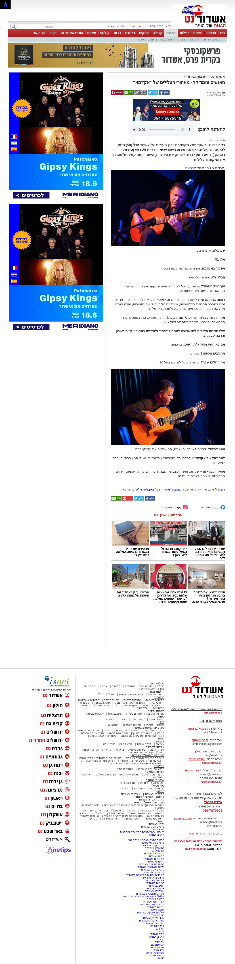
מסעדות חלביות (133, 700)
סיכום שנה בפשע (118, 733)
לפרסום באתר (115, 26)
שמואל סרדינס (155, 955)
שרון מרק (158, 950)
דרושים (130, 33)
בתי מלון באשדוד (154, 848)
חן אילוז (160, 939)
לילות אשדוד (143, 744)
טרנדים (125, 788)
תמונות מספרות (131, 724)
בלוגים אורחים (125, 769)
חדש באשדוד (127, 782)
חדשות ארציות (156, 694)
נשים (161, 810)
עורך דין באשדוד (154, 923)
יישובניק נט (157, 850)
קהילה (157, 33)
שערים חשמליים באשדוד (150, 893)
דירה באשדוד (156, 915)
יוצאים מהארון (147, 688)
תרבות (171, 33)
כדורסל (122, 719)
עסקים (144, 33)
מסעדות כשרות (104, 705)
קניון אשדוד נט (110, 818)
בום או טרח (146, 686)
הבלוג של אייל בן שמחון (150, 769)
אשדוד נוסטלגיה (154, 771)
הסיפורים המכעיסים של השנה (138, 735)
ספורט (197, 33)
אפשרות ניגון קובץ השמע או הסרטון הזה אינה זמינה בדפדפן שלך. (161, 130)
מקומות (116, 686)
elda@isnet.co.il (212, 762)
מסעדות (159, 697)
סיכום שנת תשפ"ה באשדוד (147, 802)
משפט (91, 33)
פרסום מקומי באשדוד (151, 842)
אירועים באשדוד (155, 880)
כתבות (160, 724)
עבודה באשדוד (155, 907)
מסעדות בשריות (155, 700)
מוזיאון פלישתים (155, 952)
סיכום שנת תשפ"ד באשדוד (147, 755)
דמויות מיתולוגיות (129, 774)
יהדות (132, 810)
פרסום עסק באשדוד (152, 826)
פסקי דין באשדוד (154, 794)
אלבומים (158, 741)
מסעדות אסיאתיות (134, 702)
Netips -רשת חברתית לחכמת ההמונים (142, 896)
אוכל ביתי (155, 702)
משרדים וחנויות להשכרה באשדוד (145, 875)
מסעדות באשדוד (154, 861)
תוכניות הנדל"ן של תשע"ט (109, 813)
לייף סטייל (158, 785)
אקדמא (214, 140)
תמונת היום (125, 744)
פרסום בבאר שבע (153, 872)
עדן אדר (159, 942)
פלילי (111, 694)
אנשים (103, 686)
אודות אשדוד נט (72, 33)
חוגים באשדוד (145, 39)
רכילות (184, 33)
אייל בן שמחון (156, 834)
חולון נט (159, 928)
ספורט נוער (137, 719)
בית (222, 33)
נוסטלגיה (113, 724)
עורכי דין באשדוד (130, 794)
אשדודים (130, 686)
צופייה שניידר (156, 947)
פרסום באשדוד (155, 899)
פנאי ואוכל (118, 810)
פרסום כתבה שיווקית (152, 904)
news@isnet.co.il (211, 782)
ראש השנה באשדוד (139, 813)
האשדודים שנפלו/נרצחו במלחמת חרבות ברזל (134, 763)
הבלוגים (159, 766)
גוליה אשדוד (157, 934)
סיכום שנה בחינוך (142, 733)
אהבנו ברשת (147, 810)
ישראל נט (158, 829)
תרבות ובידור (196, 76)
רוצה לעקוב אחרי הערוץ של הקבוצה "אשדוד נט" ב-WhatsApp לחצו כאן (173, 489)
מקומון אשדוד (156, 856)
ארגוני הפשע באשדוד (130, 694)
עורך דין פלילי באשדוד (151, 920)
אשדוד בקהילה (154, 747)
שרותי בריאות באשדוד (151, 877)
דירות (117, 33)
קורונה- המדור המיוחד (151, 799)
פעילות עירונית (137, 749)
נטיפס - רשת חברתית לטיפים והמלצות (142, 832)
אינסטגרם (109, 744)
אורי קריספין (192, 770)
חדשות (211, 33)
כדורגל (109, 719)
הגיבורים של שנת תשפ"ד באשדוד (144, 758)
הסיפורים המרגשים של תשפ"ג (120, 730)
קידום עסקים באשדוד (151, 845)
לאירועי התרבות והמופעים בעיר (179, 39)
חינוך (53, 33)
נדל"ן (100, 694)
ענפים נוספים (156, 719)
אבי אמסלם (157, 944)
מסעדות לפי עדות (128, 705)
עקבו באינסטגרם (173, 507)
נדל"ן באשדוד (156, 824)
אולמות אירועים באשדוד (150, 912)
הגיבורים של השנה (153, 730)
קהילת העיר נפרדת (141, 752)
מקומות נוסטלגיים (153, 774)
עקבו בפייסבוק (212, 507)
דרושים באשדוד (155, 883)
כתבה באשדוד (155, 909)
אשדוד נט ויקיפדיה (153, 901)
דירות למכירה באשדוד (151, 864)
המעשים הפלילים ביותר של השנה (123, 815)
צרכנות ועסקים (154, 780)
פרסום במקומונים (154, 853)
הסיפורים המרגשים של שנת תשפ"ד (140, 760)
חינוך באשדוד (131, 818)
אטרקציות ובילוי (143, 788)
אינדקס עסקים (99, 810)
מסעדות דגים (111, 700)
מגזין (161, 722)
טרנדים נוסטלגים (105, 774)
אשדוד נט (217, 76)
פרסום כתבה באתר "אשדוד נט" (146, 840)
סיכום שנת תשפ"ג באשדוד (148, 727)
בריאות (120, 749)
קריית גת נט (157, 926)
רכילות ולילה (156, 683)
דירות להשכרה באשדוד (150, 866)
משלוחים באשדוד (154, 858)
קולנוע (105, 33)
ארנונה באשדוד (155, 888)
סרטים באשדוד (152, 818)
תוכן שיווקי (158, 782)
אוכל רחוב (143, 708)
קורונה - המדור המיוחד (149, 796)
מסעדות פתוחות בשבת (107, 702)
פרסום (160, 931)
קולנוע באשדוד (213, 39)
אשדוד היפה (156, 749)
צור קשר (39, 33)
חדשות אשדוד (155, 691)
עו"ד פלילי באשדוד (153, 917)
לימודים (143, 782)
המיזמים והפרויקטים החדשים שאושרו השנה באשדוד (133, 805)
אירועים (159, 744)
